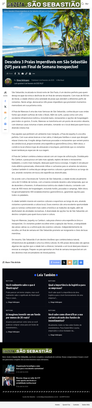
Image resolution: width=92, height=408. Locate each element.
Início (5, 11)
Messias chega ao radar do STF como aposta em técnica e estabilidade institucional (28, 380)
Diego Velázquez (23, 80)
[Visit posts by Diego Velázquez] (9, 81)
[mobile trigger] (4, 4)
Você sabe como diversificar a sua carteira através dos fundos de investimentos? (65, 317)
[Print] (30, 74)
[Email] (22, 74)
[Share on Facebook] (15, 74)
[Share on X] (18, 74)
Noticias (9, 56)
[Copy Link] (26, 74)
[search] (82, 4)
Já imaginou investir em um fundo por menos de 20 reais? (23, 316)
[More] (33, 74)
